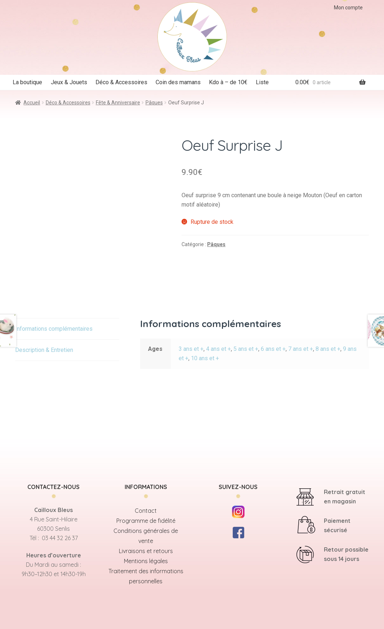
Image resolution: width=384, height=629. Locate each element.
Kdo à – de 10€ (228, 82)
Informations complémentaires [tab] (54, 328)
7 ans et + (300, 348)
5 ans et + (245, 348)
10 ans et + (205, 358)
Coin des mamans (178, 82)
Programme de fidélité (145, 520)
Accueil (31, 102)
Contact (146, 510)
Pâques (154, 102)
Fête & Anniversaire (118, 102)
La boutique (27, 82)
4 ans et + (218, 348)
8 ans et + (328, 348)
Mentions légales (146, 561)
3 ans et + (191, 348)
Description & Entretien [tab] (44, 350)
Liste (262, 82)
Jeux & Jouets (69, 82)
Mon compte (348, 7)
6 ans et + (273, 348)
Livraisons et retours (146, 551)
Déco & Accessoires (121, 82)
